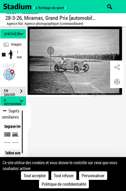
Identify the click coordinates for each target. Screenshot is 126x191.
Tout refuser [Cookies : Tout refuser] (64, 176)
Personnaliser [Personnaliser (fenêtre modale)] (93, 176)
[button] (9, 73)
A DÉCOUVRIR (14, 101)
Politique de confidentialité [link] (64, 184)
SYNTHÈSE (14, 33)
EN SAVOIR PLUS (15, 92)
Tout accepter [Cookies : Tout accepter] (35, 176)
